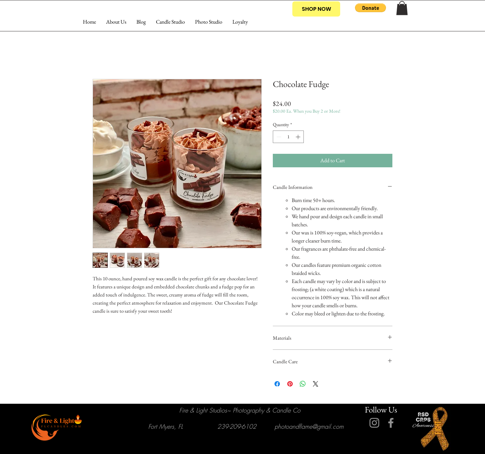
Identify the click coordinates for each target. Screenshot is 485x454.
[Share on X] (316, 384)
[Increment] (298, 137)
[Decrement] (278, 137)
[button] (370, 7)
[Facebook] (390, 422)
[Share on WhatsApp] (303, 384)
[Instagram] (374, 422)
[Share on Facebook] (277, 384)
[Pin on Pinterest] (290, 384)
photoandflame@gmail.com (309, 426)
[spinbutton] (288, 137)
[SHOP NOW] (316, 9)
